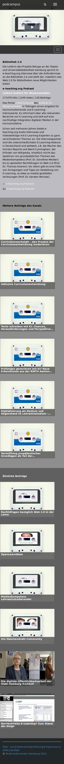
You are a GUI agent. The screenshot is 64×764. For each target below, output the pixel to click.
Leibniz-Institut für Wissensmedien (26, 93)
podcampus (11, 4)
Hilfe (5, 750)
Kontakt (14, 750)
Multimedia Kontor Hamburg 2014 (26, 753)
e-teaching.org (24, 102)
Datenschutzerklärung (29, 746)
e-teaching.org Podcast (20, 183)
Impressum (52, 746)
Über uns (8, 746)
